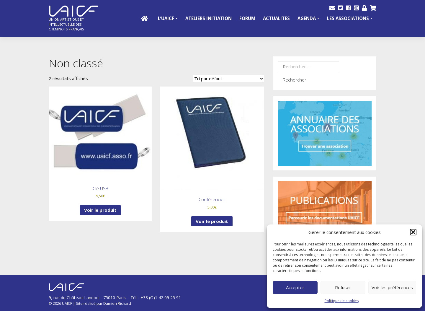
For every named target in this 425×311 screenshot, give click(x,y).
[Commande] (228, 78)
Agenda (307, 18)
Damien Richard (117, 303)
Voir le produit (100, 210)
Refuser (343, 287)
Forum (247, 18)
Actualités (276, 18)
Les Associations (348, 18)
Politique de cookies (342, 300)
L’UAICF (166, 18)
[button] (413, 232)
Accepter (295, 287)
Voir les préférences (392, 287)
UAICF (67, 303)
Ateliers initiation (208, 18)
